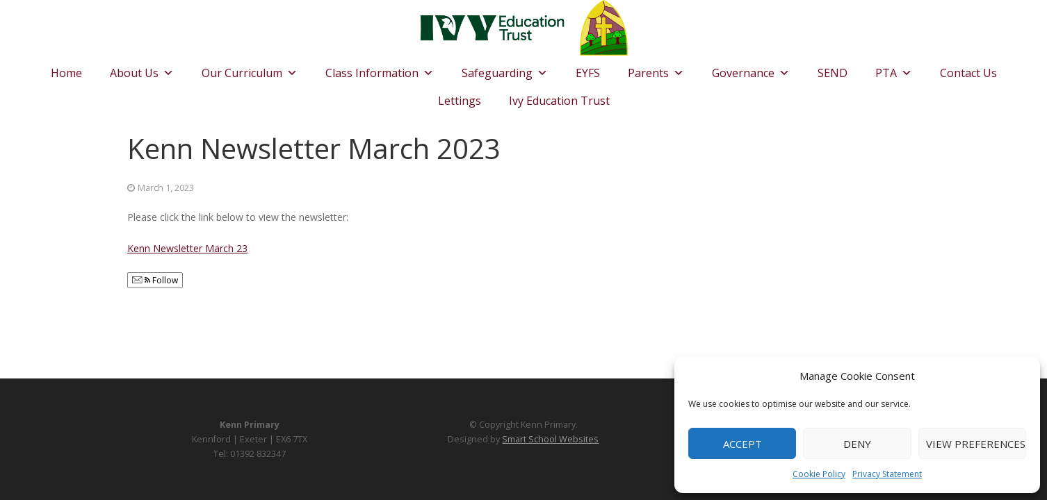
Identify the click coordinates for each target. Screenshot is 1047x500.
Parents (656, 69)
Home (66, 73)
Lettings (459, 100)
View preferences (975, 444)
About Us (142, 69)
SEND (832, 73)
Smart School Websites (550, 439)
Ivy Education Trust (559, 100)
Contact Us (968, 73)
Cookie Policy (819, 474)
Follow (155, 280)
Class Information (379, 69)
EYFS (588, 73)
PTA (893, 69)
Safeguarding (505, 69)
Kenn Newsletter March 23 (187, 248)
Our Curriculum (250, 69)
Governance (751, 69)
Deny (857, 444)
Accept (742, 444)
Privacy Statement (887, 474)
